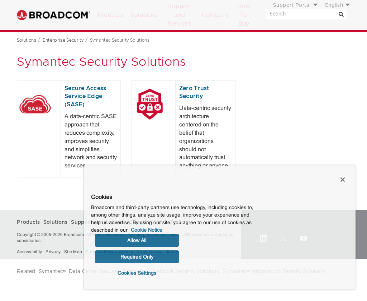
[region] (220, 227)
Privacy (53, 251)
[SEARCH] (306, 14)
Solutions (144, 15)
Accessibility (29, 251)
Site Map (73, 251)
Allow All (136, 240)
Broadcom (53, 14)
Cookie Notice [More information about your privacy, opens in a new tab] (146, 230)
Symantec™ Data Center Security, (80, 271)
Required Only (137, 257)
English (334, 5)
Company (215, 15)
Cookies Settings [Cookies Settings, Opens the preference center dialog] (137, 273)
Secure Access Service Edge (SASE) (85, 96)
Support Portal (292, 5)
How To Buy (244, 15)
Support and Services (179, 15)
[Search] (341, 14)
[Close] (343, 179)
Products (110, 15)
